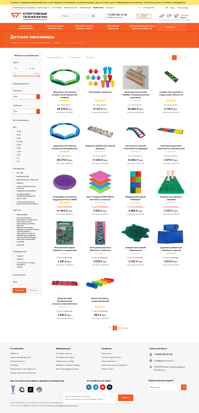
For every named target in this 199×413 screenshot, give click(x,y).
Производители (70, 7)
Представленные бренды (23, 373)
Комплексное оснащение (24, 7)
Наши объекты (43, 7)
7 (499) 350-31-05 (116, 14)
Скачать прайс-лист (111, 357)
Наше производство (20, 357)
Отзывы (14, 365)
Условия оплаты (64, 353)
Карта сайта (107, 369)
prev (104, 328)
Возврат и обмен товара (68, 365)
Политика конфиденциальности (62, 405)
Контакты (110, 7)
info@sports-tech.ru (115, 17)
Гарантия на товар (65, 361)
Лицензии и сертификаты (23, 369)
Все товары (123, 328)
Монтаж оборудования (67, 369)
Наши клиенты (17, 361)
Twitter (109, 387)
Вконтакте (89, 387)
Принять (126, 397)
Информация (85, 7)
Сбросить (33, 290)
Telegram (96, 387)
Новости (14, 353)
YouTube (102, 387)
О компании (57, 7)
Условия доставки (65, 357)
